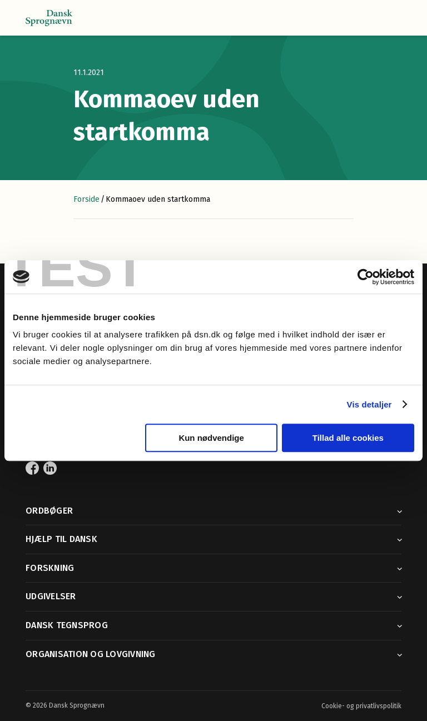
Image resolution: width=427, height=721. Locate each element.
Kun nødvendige (211, 437)
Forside (86, 199)
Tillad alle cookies (348, 437)
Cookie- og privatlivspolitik (361, 706)
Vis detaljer (369, 404)
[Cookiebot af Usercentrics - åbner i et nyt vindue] (365, 276)
